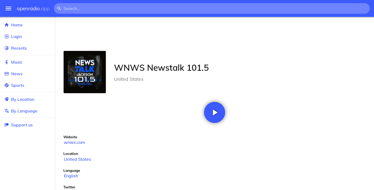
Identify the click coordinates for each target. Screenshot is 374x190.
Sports (27, 85)
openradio (33, 9)
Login (27, 36)
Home (27, 25)
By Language (27, 111)
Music (27, 62)
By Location (27, 99)
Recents (27, 48)
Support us (18, 124)
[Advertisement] (214, 33)
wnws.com (74, 142)
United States (77, 159)
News (27, 73)
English (71, 175)
